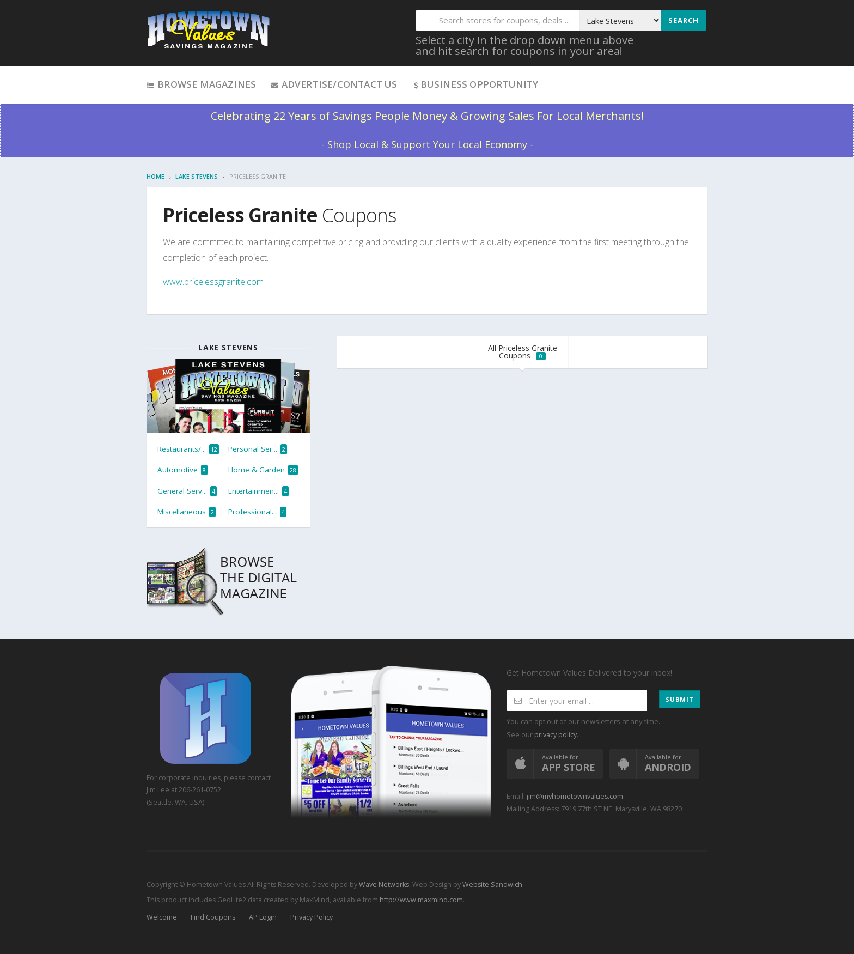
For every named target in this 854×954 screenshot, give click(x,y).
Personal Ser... (257, 449)
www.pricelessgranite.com (213, 282)
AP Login (263, 917)
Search (683, 20)
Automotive (182, 470)
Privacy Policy (311, 917)
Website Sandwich (491, 884)
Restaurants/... (188, 449)
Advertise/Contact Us (333, 84)
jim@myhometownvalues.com (575, 796)
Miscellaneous (186, 512)
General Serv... (187, 491)
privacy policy (555, 734)
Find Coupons (213, 917)
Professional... (257, 512)
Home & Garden (263, 470)
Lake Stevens (196, 176)
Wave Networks (383, 884)
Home (155, 176)
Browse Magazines (201, 84)
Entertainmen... (258, 491)
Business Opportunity (475, 84)
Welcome (162, 917)
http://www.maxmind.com (421, 899)
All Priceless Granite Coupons (522, 352)
